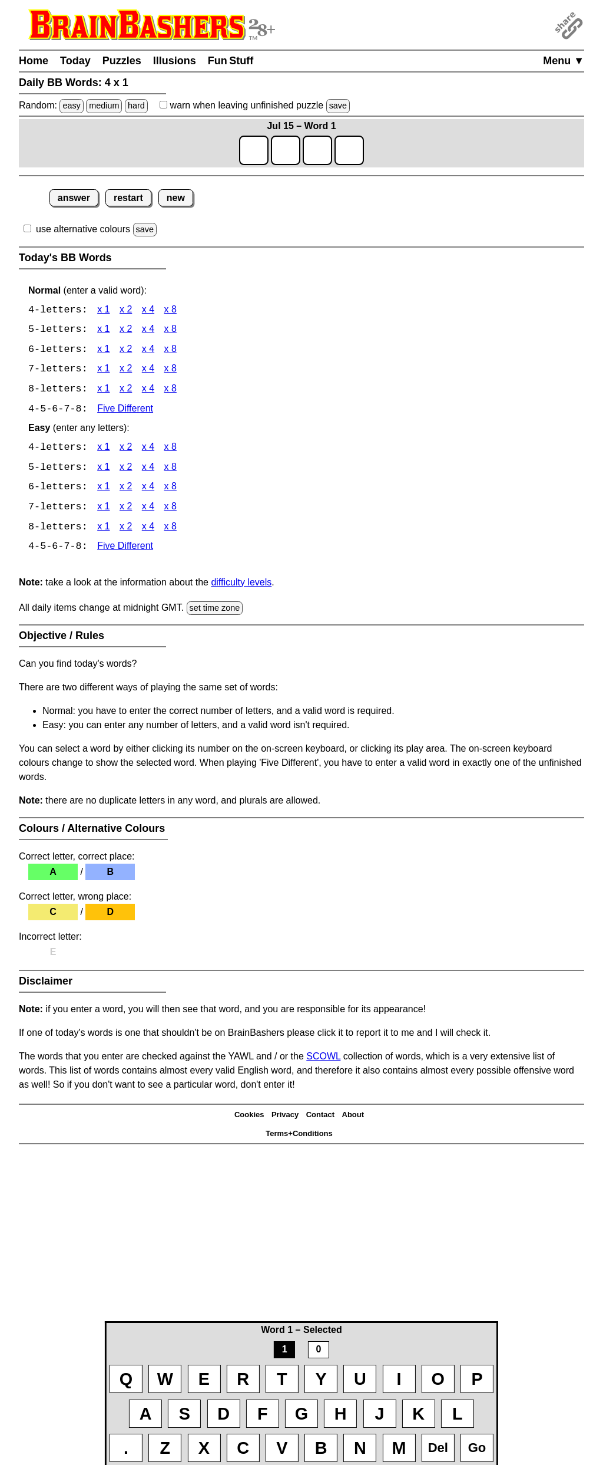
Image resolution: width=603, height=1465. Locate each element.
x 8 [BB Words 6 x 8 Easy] (170, 490)
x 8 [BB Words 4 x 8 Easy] (170, 450)
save (338, 105)
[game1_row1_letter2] (285, 150)
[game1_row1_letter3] (317, 150)
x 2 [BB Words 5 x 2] (126, 330)
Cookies (249, 1117)
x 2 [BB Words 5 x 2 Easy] (126, 470)
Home (33, 61)
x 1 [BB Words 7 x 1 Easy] (103, 510)
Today (75, 61)
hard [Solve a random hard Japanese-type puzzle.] (136, 105)
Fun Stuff (231, 61)
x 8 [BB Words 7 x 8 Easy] (170, 510)
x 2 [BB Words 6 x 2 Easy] (126, 490)
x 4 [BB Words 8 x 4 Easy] (148, 530)
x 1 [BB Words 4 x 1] (103, 310)
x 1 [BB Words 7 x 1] (103, 371)
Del (438, 1447)
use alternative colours (83, 229)
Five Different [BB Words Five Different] (125, 411)
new (176, 198)
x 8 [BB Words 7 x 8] (170, 371)
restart (128, 198)
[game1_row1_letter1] (254, 150)
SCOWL (323, 1059)
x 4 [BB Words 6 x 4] (148, 350)
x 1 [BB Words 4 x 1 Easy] (103, 450)
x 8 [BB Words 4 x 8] (170, 310)
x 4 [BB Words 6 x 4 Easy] (148, 490)
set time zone (215, 610)
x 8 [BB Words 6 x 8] (170, 350)
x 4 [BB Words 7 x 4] (148, 371)
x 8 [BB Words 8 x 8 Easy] (170, 530)
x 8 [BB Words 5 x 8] (170, 330)
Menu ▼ (563, 61)
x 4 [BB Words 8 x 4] (148, 391)
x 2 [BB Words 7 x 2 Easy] (126, 510)
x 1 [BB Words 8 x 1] (103, 391)
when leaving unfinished (255, 105)
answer (74, 198)
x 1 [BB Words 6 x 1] (103, 350)
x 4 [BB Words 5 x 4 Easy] (148, 470)
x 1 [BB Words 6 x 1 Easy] (103, 490)
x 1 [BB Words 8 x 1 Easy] (103, 530)
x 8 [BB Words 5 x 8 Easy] (170, 470)
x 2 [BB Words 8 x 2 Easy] (126, 530)
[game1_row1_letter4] (349, 150)
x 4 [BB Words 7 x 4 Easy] (148, 510)
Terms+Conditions (299, 1136)
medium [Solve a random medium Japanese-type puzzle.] (104, 105)
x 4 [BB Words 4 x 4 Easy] (148, 450)
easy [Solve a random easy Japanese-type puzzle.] (71, 105)
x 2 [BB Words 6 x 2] (126, 350)
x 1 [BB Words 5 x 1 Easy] (103, 470)
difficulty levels (241, 585)
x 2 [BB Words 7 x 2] (126, 371)
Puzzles (121, 61)
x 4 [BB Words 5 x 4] (148, 330)
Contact (320, 1117)
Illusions (174, 61)
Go (477, 1447)
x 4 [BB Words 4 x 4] (148, 310)
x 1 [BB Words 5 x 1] (103, 330)
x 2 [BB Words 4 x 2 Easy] (126, 450)
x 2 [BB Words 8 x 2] (126, 391)
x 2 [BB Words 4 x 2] (126, 310)
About (353, 1117)
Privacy (285, 1117)
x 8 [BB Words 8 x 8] (170, 391)
